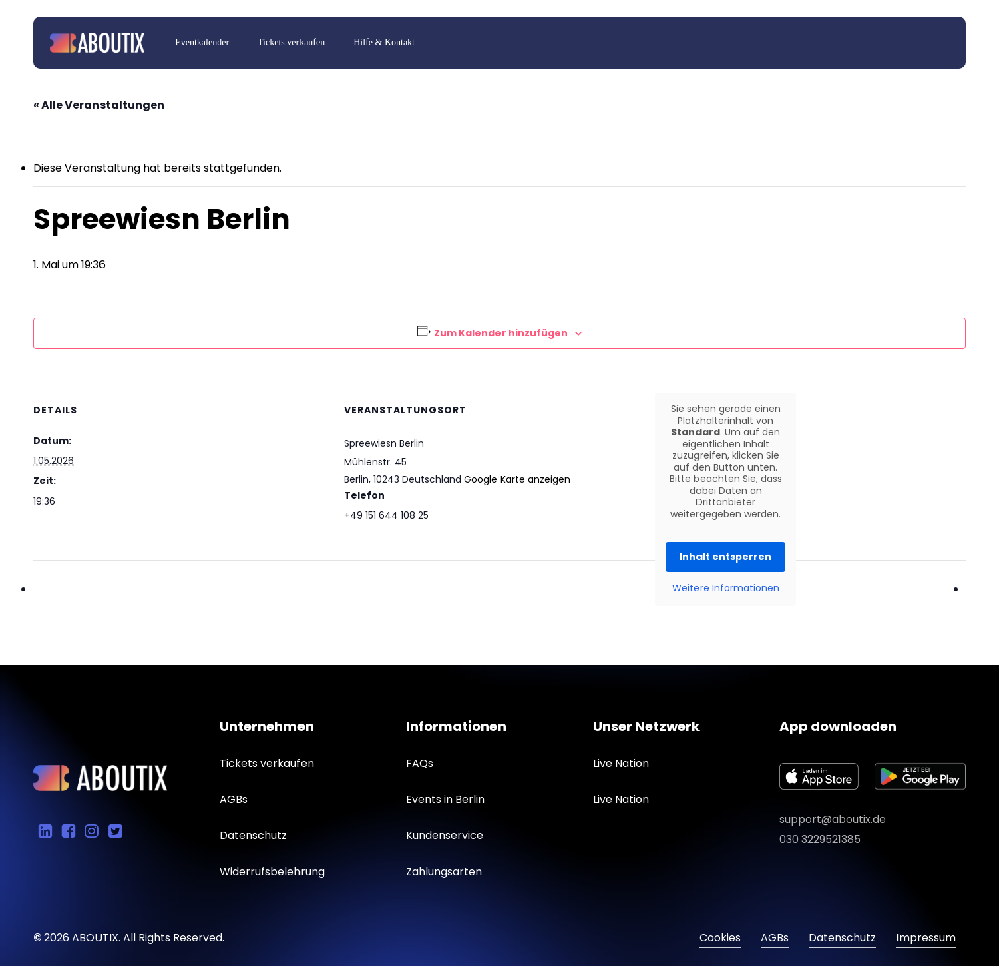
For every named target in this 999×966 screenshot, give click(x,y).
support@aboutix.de (832, 819)
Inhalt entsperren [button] (725, 556)
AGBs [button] (775, 937)
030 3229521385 (820, 839)
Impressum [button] (926, 937)
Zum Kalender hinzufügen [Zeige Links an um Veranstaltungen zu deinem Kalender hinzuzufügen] (501, 333)
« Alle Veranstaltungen (98, 105)
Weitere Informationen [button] (725, 589)
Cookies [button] (720, 937)
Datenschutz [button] (842, 937)
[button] (267, 764)
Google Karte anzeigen (517, 479)
